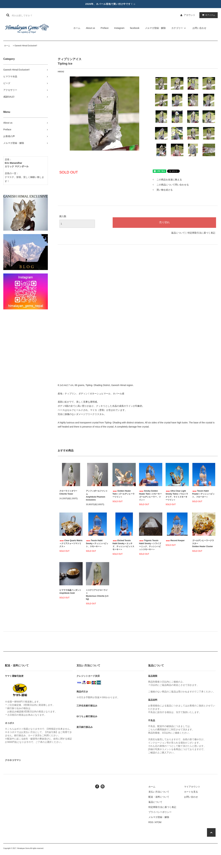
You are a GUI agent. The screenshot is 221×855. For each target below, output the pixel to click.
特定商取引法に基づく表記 (201, 232)
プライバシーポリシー (160, 812)
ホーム (76, 28)
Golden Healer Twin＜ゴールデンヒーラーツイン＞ (123, 494)
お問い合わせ (199, 28)
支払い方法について (158, 791)
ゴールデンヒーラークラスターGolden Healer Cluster (203, 543)
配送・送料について (158, 797)
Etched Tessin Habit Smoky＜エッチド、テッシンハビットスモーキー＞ (123, 545)
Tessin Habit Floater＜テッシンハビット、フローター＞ (203, 494)
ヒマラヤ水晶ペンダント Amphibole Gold (70, 591)
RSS (150, 822)
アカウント (189, 15)
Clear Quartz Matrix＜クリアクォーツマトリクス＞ (70, 543)
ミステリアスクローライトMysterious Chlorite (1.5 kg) (97, 594)
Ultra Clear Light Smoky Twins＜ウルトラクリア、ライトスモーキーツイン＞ (177, 495)
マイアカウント (192, 786)
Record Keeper (175, 540)
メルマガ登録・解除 (155, 28)
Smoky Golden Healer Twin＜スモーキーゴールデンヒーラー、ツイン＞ (150, 495)
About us (90, 28)
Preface (105, 28)
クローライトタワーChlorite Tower (68, 492)
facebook (134, 28)
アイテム (208, 15)
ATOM (158, 822)
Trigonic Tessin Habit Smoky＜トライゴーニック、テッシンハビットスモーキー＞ (150, 545)
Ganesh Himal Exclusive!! (26, 45)
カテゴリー (179, 28)
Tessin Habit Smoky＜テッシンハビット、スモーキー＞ (97, 543)
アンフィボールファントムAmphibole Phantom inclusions (97, 495)
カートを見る (191, 791)
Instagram (119, 28)
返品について (178, 232)
